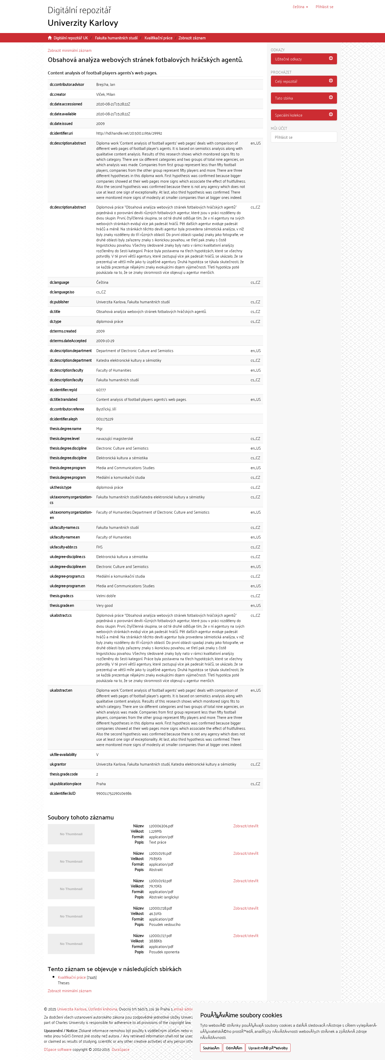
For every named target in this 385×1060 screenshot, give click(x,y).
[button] (300, 6)
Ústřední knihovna (102, 1008)
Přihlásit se (284, 136)
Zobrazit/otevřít (246, 825)
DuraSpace (121, 1049)
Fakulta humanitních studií (116, 37)
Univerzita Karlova (72, 1008)
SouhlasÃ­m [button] (211, 1048)
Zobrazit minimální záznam (70, 50)
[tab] (304, 59)
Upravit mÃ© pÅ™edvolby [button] (268, 1048)
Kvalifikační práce (158, 37)
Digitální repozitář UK (71, 37)
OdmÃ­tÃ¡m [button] (234, 1048)
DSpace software (58, 1049)
